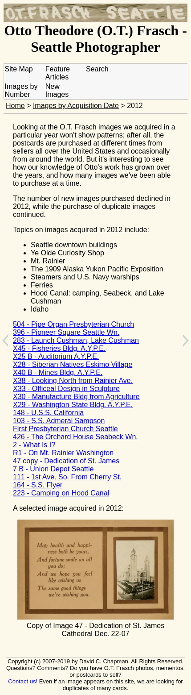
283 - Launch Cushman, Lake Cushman (76, 340)
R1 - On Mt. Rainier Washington (63, 453)
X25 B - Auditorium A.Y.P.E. (56, 356)
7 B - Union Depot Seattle (53, 469)
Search (97, 69)
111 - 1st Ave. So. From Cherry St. (67, 477)
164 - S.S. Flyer (37, 485)
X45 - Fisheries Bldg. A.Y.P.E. (59, 348)
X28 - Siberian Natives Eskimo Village (72, 364)
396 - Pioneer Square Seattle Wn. (66, 332)
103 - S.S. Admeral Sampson (59, 420)
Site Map (19, 69)
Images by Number (21, 90)
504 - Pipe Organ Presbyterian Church (73, 324)
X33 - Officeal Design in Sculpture (66, 388)
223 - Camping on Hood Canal (61, 493)
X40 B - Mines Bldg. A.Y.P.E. (57, 372)
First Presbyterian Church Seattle (65, 429)
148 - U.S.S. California (48, 412)
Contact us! (22, 681)
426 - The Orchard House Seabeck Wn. (75, 437)
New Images (57, 90)
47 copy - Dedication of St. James (66, 461)
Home (15, 105)
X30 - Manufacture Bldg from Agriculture (76, 396)
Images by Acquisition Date (76, 105)
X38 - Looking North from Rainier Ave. (73, 380)
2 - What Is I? (34, 445)
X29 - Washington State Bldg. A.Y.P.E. (73, 404)
